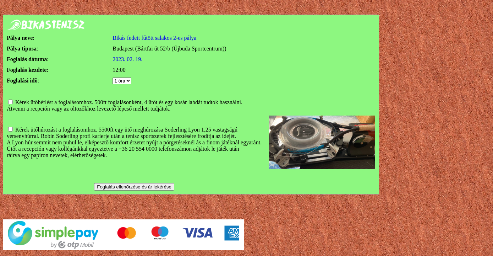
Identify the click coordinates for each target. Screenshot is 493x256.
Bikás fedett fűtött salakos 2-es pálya (154, 38)
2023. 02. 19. (127, 59)
